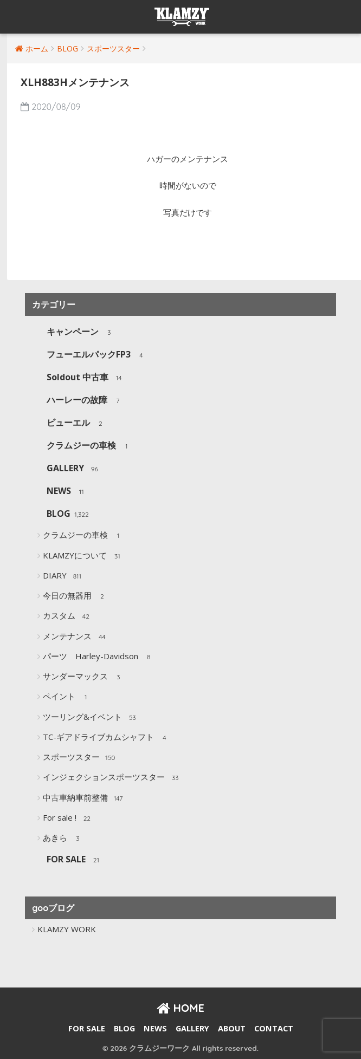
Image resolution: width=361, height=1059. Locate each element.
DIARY (63, 576)
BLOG (67, 514)
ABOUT (232, 1028)
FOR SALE (74, 860)
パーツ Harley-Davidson (99, 657)
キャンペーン (81, 332)
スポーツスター (80, 757)
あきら (63, 838)
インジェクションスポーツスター (112, 777)
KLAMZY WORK (66, 929)
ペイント (67, 697)
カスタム (67, 616)
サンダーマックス (84, 677)
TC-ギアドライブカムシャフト (107, 737)
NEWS (67, 491)
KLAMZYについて (83, 556)
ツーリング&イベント (91, 717)
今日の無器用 (75, 596)
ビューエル (77, 423)
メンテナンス (75, 637)
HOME (180, 1008)
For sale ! (68, 818)
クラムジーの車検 (90, 446)
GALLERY (74, 469)
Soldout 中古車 (86, 378)
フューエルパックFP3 (97, 355)
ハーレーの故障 (85, 400)
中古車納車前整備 (84, 798)
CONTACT (273, 1028)
